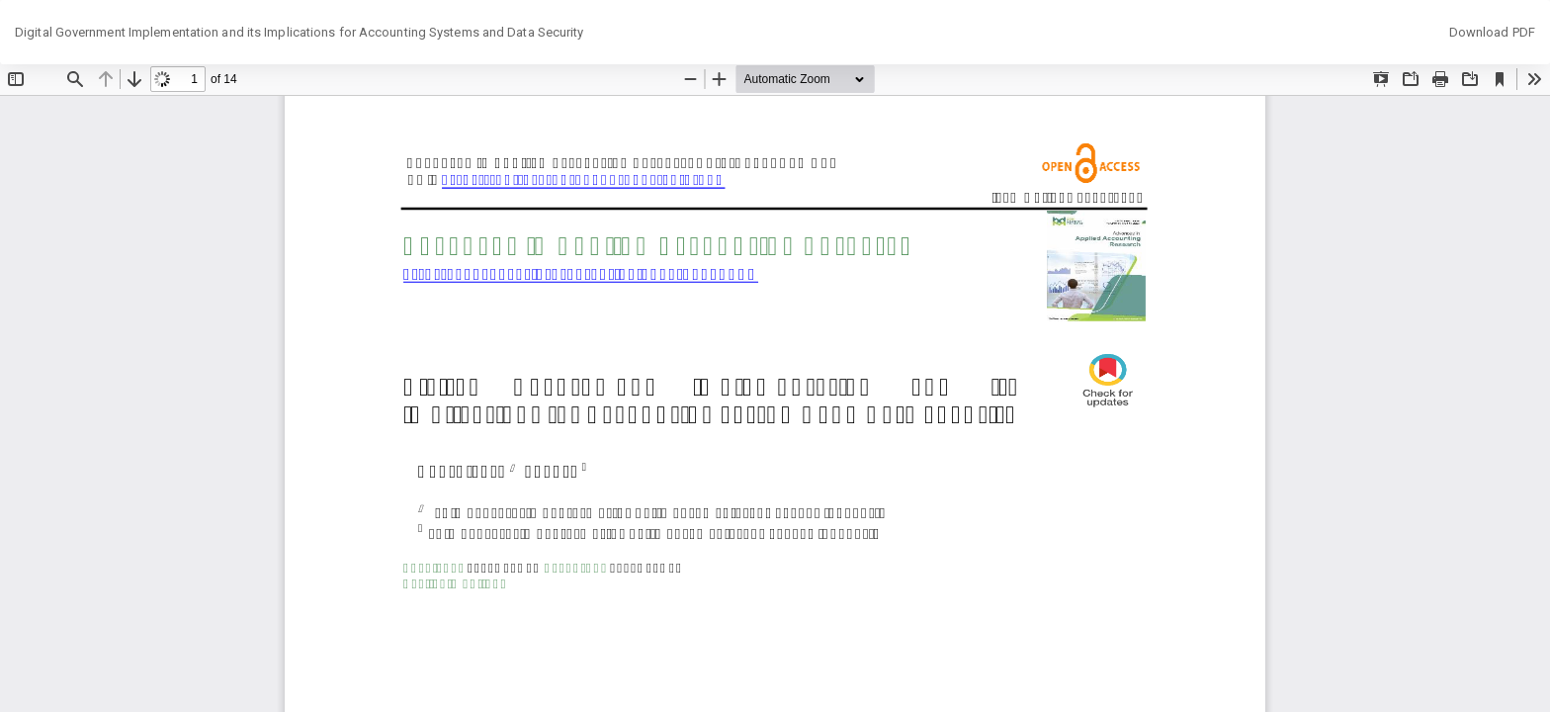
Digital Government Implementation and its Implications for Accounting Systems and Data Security (299, 32)
